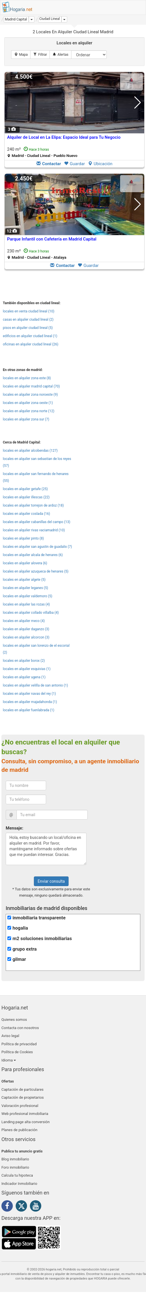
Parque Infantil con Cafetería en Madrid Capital (51, 239)
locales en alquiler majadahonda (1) (30, 702)
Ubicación (100, 163)
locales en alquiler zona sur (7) (26, 419)
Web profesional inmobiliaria (24, 1114)
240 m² (42, 152)
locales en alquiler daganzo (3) (26, 629)
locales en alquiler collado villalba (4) (31, 613)
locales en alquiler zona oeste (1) (28, 403)
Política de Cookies (17, 1052)
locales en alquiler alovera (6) (25, 563)
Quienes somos (14, 1019)
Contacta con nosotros (20, 1028)
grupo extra (25, 949)
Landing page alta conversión (25, 1122)
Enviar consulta (51, 881)
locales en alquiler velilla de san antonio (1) (35, 685)
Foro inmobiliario (15, 1167)
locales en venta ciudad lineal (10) (28, 311)
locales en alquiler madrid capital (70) (31, 386)
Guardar (74, 163)
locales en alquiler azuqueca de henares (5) (36, 571)
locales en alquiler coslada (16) (26, 514)
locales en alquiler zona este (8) (27, 378)
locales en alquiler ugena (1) (24, 677)
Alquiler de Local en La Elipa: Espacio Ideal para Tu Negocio (63, 137)
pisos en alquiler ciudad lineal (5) (28, 328)
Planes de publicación (19, 1130)
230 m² (36, 254)
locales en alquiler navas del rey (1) (29, 694)
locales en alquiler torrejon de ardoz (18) (33, 505)
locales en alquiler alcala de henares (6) (33, 555)
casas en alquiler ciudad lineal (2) (28, 320)
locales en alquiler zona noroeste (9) (30, 395)
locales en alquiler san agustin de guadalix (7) (37, 547)
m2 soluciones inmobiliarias (42, 938)
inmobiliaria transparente (39, 917)
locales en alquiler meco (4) (24, 621)
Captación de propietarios (22, 1097)
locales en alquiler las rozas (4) (26, 604)
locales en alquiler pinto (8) (23, 538)
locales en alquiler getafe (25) (25, 489)
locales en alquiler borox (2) (24, 661)
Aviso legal (10, 1036)
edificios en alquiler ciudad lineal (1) (30, 336)
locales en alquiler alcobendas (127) (30, 451)
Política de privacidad (19, 1044)
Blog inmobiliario (15, 1159)
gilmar (19, 959)
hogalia (20, 928)
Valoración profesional (19, 1106)
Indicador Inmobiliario (19, 1183)
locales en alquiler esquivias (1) (26, 669)
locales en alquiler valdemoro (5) (27, 596)
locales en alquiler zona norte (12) (28, 411)
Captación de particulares (22, 1089)
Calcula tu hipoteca (17, 1175)
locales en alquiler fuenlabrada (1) (28, 710)
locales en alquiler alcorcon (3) (26, 637)
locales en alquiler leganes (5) (25, 588)
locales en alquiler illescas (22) (26, 497)
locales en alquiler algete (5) (24, 580)
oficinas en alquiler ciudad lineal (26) (30, 344)
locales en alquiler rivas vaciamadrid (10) (34, 530)
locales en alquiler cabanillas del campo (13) (36, 522)
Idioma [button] (8, 1060)
